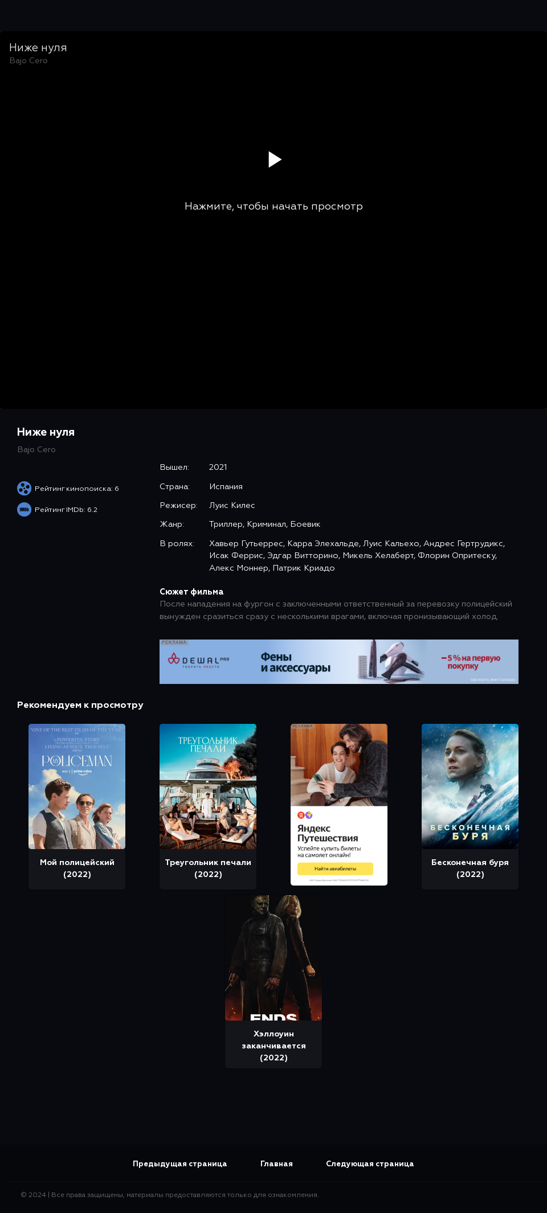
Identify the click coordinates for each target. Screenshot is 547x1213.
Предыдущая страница (180, 1164)
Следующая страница (370, 1164)
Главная (276, 1164)
